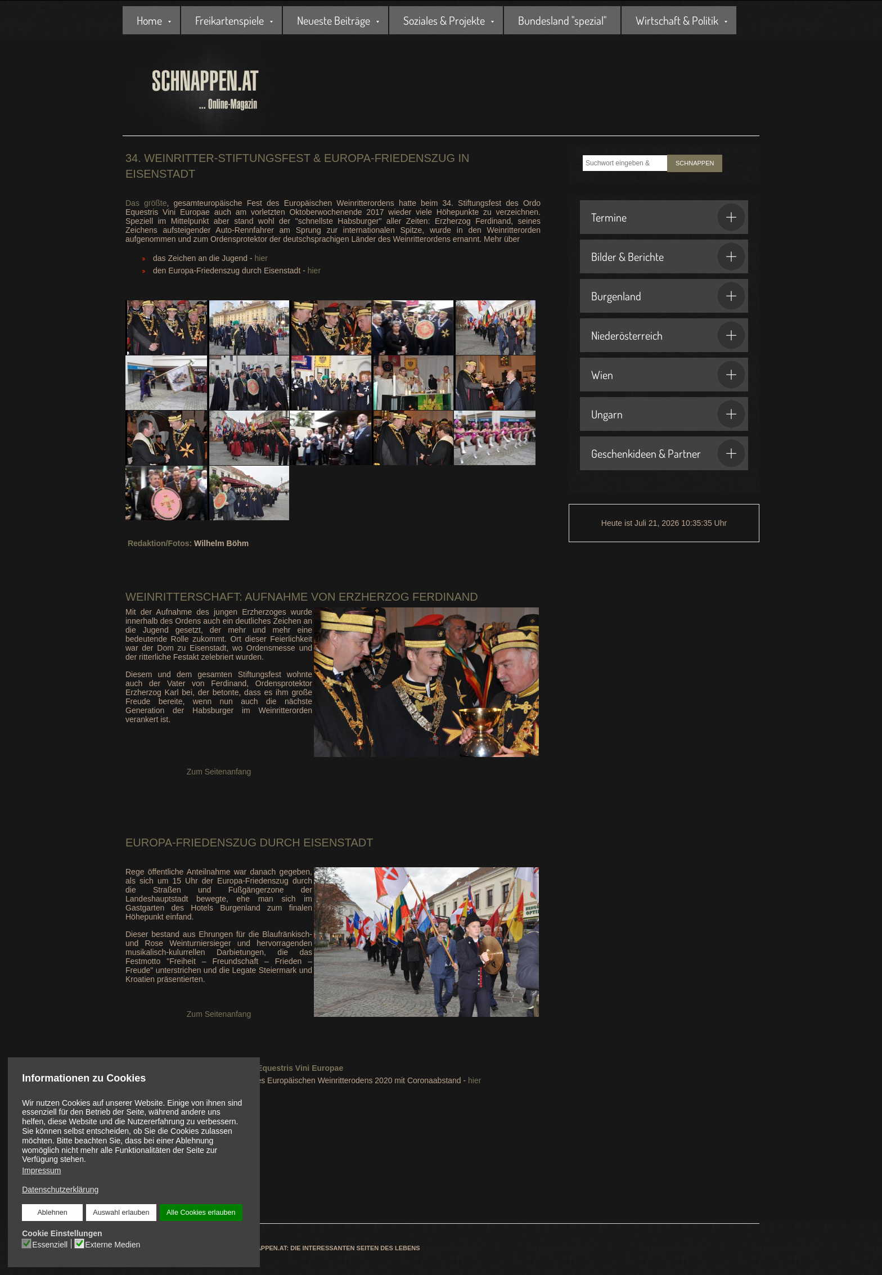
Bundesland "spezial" (562, 20)
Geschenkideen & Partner (668, 453)
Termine (668, 217)
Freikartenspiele (229, 20)
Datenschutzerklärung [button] (60, 1189)
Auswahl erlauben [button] (121, 1213)
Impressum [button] (41, 1170)
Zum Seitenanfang (219, 771)
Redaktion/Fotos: (160, 543)
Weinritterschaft (182, 597)
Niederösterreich (668, 335)
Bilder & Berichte (668, 256)
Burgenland (668, 296)
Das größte (145, 203)
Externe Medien (112, 1244)
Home (149, 20)
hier (261, 258)
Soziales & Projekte (444, 20)
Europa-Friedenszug (190, 842)
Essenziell (50, 1244)
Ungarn (668, 414)
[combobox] (625, 163)
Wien (668, 375)
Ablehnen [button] (53, 1213)
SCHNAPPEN (695, 163)
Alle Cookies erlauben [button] (200, 1213)
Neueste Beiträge (333, 20)
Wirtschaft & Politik (677, 20)
